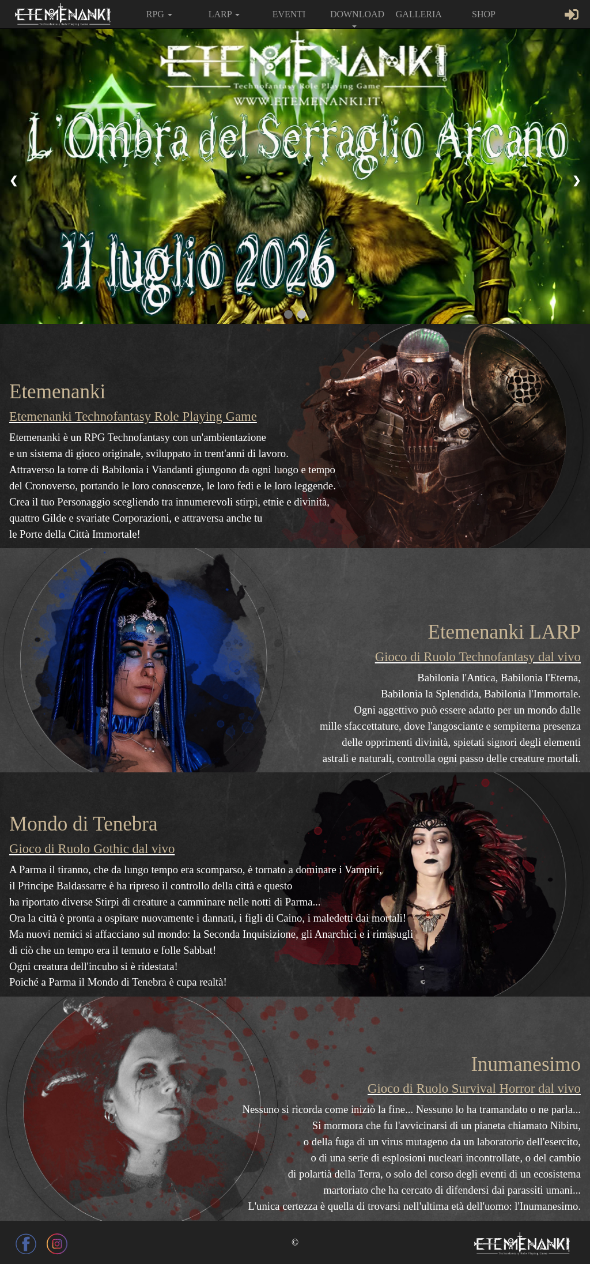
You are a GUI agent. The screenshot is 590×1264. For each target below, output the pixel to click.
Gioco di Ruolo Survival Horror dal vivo (474, 1088)
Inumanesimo (526, 1064)
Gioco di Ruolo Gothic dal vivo (92, 849)
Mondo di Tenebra (83, 824)
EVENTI (289, 14)
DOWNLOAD (357, 18)
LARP (224, 14)
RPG (159, 14)
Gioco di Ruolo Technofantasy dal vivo (478, 657)
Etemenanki (57, 391)
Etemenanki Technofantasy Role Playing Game (133, 416)
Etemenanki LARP (504, 632)
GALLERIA (419, 14)
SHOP (484, 14)
